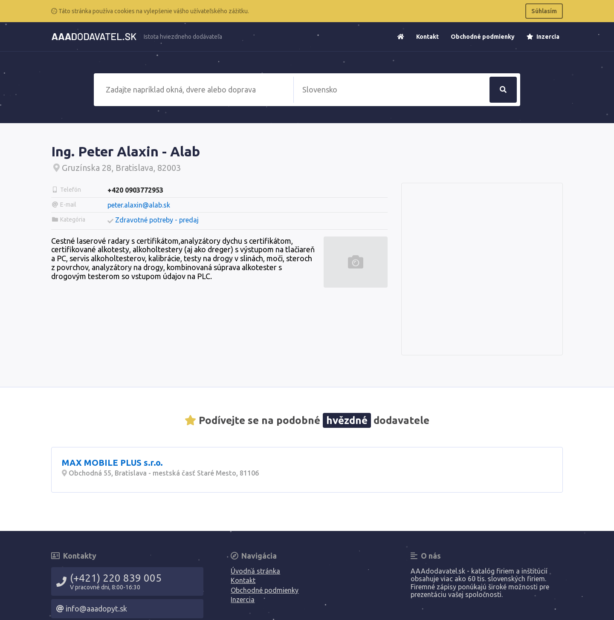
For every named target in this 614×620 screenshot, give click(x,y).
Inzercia (543, 36)
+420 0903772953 (135, 190)
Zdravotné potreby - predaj (157, 220)
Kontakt (427, 36)
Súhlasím (544, 11)
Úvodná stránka (255, 571)
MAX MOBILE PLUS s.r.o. (112, 462)
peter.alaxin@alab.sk (138, 205)
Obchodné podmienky (483, 36)
